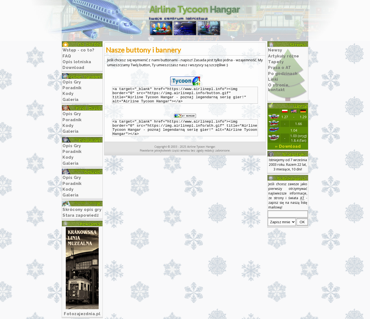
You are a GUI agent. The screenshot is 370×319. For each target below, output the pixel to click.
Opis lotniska (76, 61)
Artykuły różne (283, 56)
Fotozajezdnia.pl (82, 313)
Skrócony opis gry (81, 209)
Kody (67, 93)
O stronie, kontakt (279, 87)
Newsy (275, 50)
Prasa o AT (279, 67)
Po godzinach (283, 73)
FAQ (66, 56)
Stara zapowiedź (80, 215)
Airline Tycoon (194, 9)
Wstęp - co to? (78, 50)
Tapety (276, 61)
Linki (273, 79)
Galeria (70, 99)
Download (73, 67)
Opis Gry (71, 82)
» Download (288, 146)
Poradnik (72, 87)
